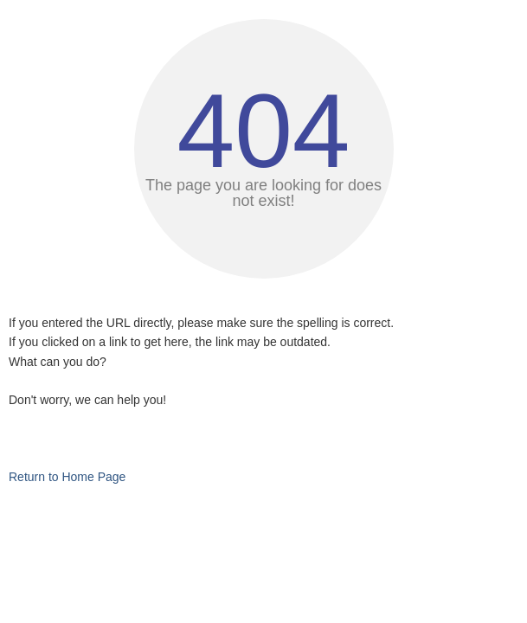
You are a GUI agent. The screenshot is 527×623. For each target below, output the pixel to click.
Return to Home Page (67, 477)
